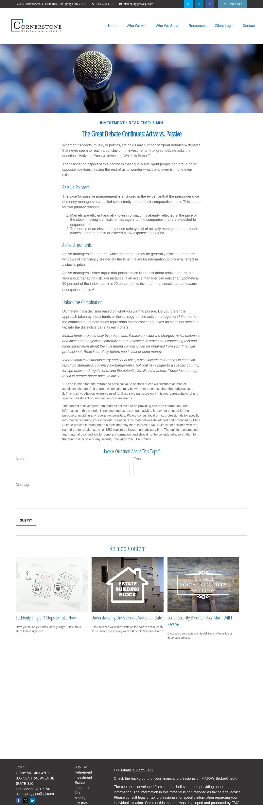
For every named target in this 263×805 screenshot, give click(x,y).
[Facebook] (209, 4)
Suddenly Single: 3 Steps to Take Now (46, 617)
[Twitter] (188, 4)
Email (137, 459)
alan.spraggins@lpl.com (136, 4)
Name (20, 459)
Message (23, 485)
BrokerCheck (226, 778)
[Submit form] (26, 521)
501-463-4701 (103, 4)
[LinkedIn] (199, 4)
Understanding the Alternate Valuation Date (127, 617)
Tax (77, 793)
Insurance (82, 788)
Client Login (232, 4)
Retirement (83, 772)
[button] (112, 26)
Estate (80, 783)
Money (80, 798)
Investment (83, 777)
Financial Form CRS (137, 770)
